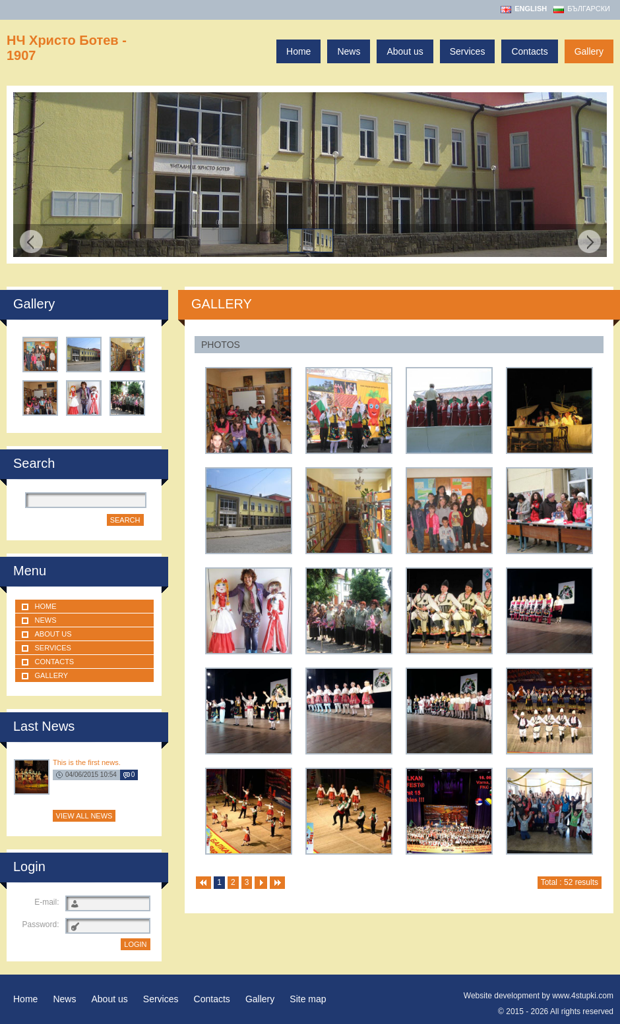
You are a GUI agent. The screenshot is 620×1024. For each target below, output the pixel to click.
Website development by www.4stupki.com (538, 995)
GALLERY (221, 304)
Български (588, 9)
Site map (308, 999)
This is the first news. (87, 762)
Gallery (589, 51)
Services (467, 51)
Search (125, 520)
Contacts (529, 51)
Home (298, 51)
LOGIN (135, 944)
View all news (84, 816)
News (348, 51)
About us (405, 51)
